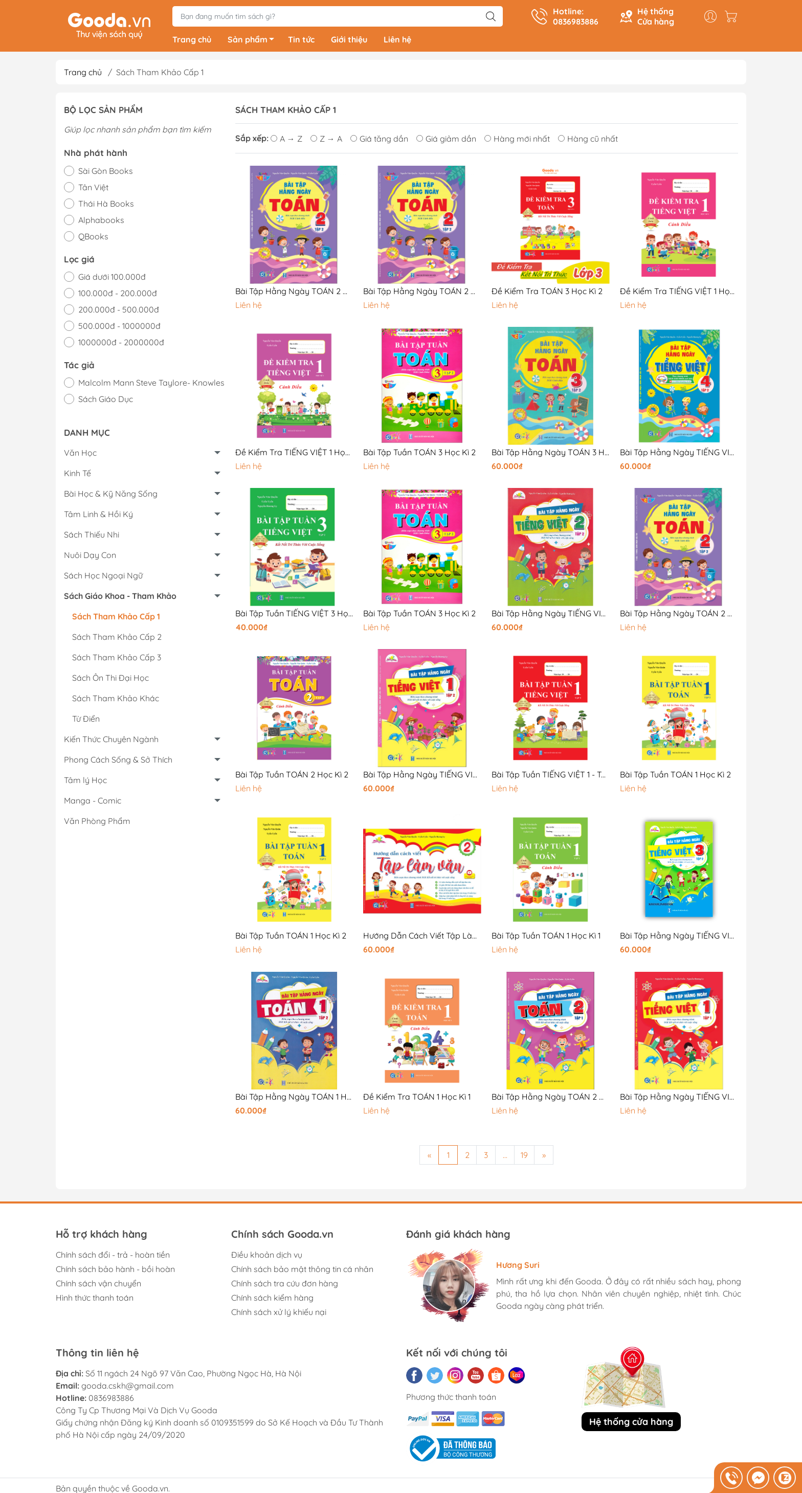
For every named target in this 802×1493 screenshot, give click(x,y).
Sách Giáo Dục (105, 401)
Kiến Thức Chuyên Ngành (111, 741)
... (505, 1156)
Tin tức (301, 41)
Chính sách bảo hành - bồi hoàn (115, 1270)
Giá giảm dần (446, 140)
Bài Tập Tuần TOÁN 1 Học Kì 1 (546, 938)
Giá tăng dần (379, 140)
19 (524, 1156)
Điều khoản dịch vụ (266, 1256)
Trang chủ (191, 41)
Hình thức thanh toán (94, 1299)
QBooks (93, 238)
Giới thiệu (349, 41)
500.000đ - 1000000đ (119, 327)
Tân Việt (93, 189)
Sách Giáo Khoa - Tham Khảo (120, 597)
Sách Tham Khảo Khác (115, 700)
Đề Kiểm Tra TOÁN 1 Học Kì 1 (417, 1099)
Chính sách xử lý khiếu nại (278, 1313)
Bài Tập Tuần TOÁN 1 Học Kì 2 (675, 776)
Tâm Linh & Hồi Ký (98, 515)
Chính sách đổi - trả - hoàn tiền (113, 1256)
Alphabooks (101, 221)
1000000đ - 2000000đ (121, 344)
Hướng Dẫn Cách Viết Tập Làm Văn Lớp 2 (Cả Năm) (422, 938)
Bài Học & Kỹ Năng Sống (111, 495)
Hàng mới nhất (517, 140)
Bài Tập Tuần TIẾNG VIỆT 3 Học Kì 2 (294, 615)
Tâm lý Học (85, 781)
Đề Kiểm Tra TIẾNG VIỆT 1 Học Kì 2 (679, 293)
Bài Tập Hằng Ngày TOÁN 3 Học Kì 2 (551, 454)
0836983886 (111, 1399)
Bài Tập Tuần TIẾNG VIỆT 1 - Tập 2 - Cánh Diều (551, 776)
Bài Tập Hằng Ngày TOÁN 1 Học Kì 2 (294, 1099)
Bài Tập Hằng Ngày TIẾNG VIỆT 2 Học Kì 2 (551, 615)
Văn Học (80, 454)
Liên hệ (397, 41)
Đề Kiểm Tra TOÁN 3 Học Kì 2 (547, 293)
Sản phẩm (254, 42)
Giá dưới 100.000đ (112, 278)
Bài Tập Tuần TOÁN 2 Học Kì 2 (291, 776)
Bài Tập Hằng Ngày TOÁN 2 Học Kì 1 (551, 1099)
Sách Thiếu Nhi (91, 536)
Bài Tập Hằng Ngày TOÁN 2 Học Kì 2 (294, 293)
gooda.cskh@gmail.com (127, 1387)
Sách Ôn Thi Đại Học (110, 679)
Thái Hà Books (106, 205)
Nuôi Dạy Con (90, 556)
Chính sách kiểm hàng (272, 1299)
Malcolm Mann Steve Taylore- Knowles (151, 385)
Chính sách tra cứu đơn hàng (284, 1285)
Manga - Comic (92, 802)
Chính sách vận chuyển (98, 1285)
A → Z (286, 140)
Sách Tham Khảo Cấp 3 (116, 659)
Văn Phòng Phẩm (97, 822)
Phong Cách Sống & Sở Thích (118, 761)
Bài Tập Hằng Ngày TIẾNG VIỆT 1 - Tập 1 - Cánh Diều (679, 1099)
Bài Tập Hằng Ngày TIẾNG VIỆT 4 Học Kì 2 (679, 454)
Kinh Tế (77, 475)
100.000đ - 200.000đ (117, 294)
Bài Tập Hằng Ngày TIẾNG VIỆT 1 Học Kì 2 (422, 776)
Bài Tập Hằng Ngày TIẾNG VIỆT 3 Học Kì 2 (679, 938)
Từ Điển (86, 720)
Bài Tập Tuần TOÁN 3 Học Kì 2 (419, 454)
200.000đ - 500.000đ (118, 311)
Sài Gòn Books (105, 172)
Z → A (326, 140)
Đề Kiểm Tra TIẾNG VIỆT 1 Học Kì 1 (294, 454)
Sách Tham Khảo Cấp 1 (116, 618)
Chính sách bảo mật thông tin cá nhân (302, 1270)
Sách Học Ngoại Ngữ (103, 577)
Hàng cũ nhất (588, 140)
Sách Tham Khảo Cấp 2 (117, 638)
